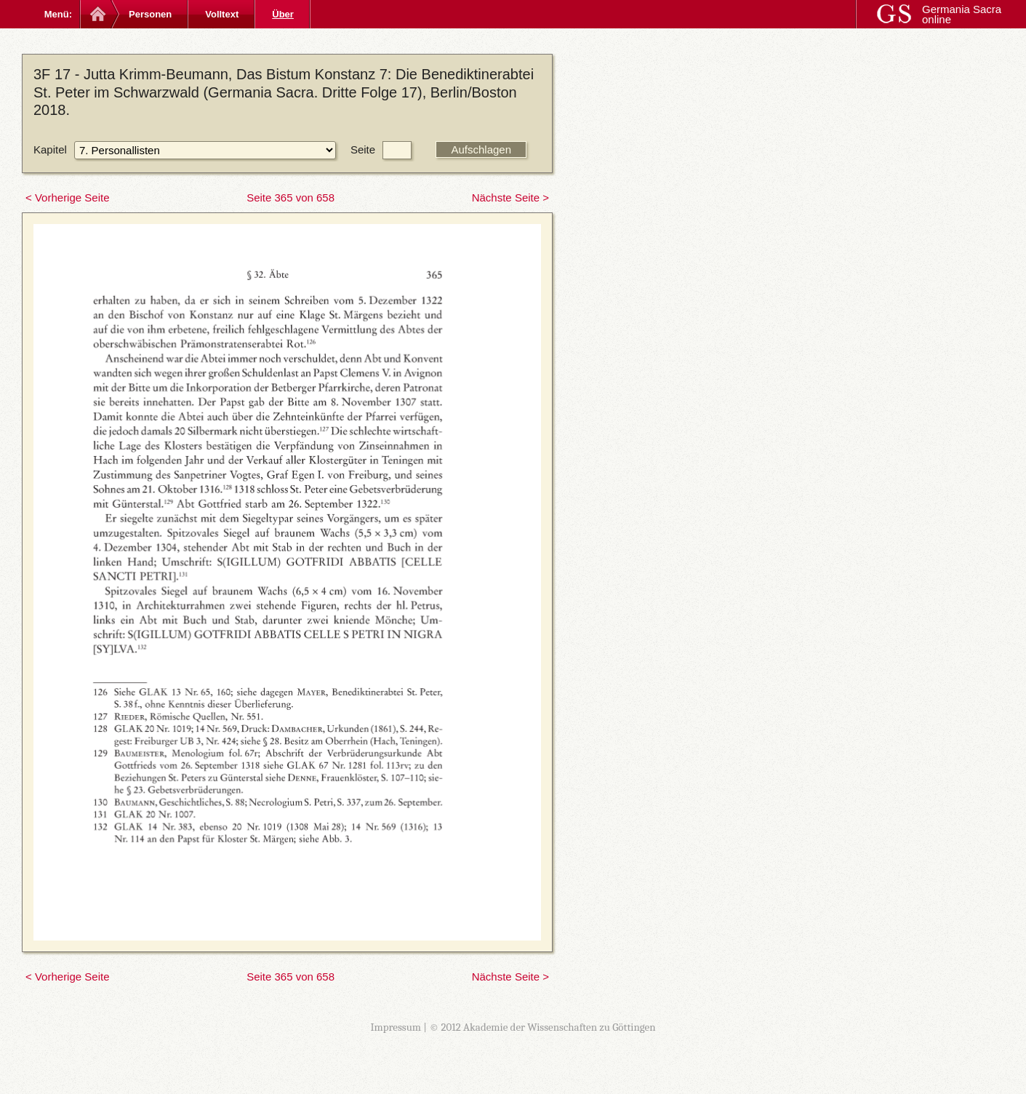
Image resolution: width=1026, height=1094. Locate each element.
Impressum (395, 1027)
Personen (150, 14)
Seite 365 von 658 (290, 197)
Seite (362, 149)
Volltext (222, 14)
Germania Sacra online (961, 14)
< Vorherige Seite (67, 197)
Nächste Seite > (510, 197)
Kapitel (50, 149)
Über (283, 14)
